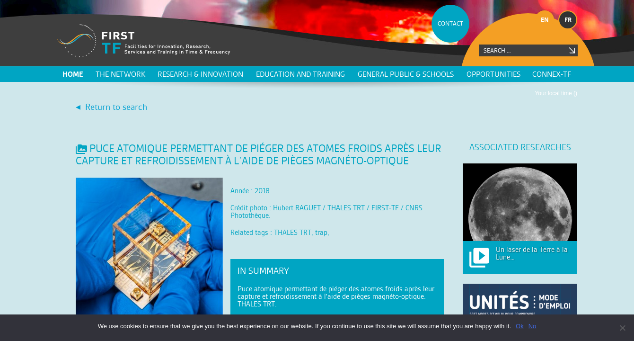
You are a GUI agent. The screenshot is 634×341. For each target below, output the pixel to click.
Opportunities (493, 74)
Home (72, 74)
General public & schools (406, 74)
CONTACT (450, 23)
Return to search (116, 107)
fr (568, 19)
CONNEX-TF (551, 74)
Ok (520, 326)
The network (120, 74)
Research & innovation (200, 74)
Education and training (300, 74)
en (545, 19)
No (532, 326)
